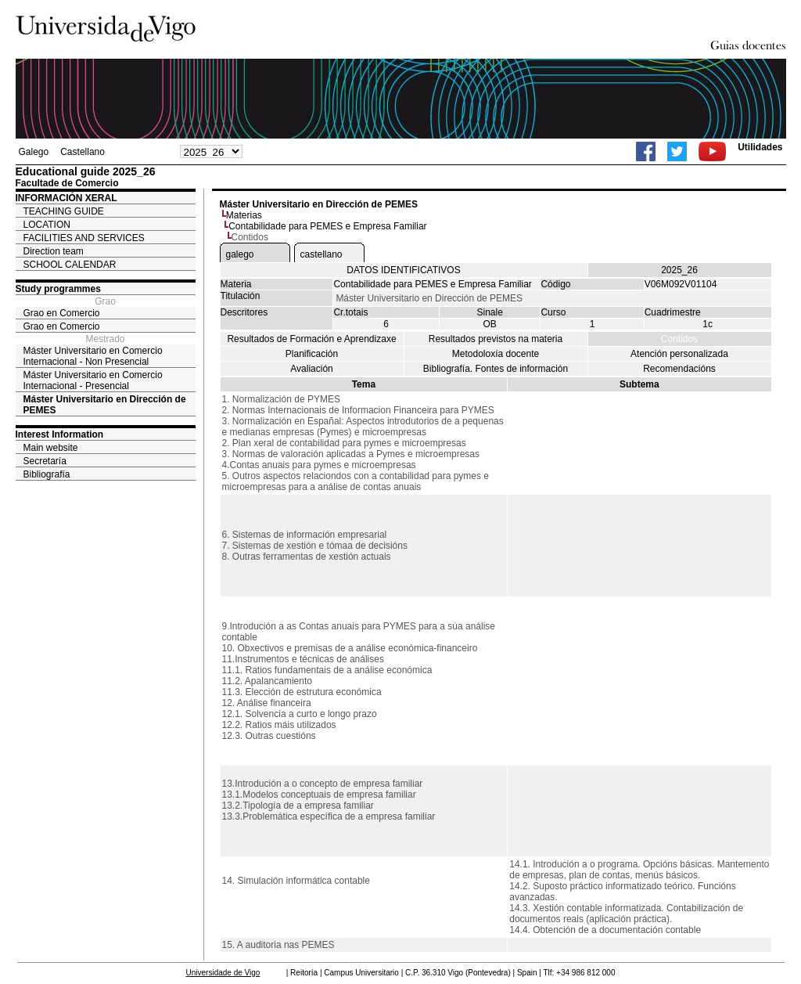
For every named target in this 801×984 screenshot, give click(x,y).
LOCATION (46, 224)
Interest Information (60, 434)
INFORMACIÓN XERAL (66, 198)
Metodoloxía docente (495, 353)
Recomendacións (679, 368)
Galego (34, 151)
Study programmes (58, 288)
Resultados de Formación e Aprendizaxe (311, 338)
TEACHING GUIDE (63, 211)
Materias (244, 215)
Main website (50, 447)
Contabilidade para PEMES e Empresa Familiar (327, 226)
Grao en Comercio (61, 313)
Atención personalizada (679, 353)
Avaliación (311, 368)
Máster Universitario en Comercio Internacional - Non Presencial (93, 356)
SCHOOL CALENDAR (70, 264)
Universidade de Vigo (223, 972)
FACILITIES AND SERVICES (84, 237)
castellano (321, 254)
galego (240, 254)
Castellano (82, 151)
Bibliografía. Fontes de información (495, 368)
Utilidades (760, 147)
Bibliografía (46, 474)
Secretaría (44, 461)
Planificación (312, 353)
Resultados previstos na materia (495, 338)
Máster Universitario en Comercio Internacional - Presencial (93, 380)
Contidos (679, 338)
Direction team (53, 251)
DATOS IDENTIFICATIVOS (403, 270)
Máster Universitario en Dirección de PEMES (104, 405)
